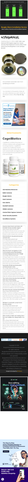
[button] (14, 34)
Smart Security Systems (10, 215)
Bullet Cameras (7, 193)
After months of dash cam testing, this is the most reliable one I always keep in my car (13, 317)
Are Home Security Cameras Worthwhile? (13, 289)
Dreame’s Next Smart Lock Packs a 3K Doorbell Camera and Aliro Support (12, 227)
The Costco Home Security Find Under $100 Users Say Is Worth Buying (14, 279)
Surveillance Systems (9, 219)
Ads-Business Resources (10, 189)
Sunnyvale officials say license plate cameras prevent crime (12, 266)
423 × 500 (18, 41)
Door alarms (6, 202)
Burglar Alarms (7, 196)
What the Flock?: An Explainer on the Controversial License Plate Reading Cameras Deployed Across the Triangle (13, 252)
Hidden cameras (8, 209)
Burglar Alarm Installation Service (14, 27)
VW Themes (19, 371)
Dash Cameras (7, 199)
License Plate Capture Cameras (12, 212)
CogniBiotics (12, 138)
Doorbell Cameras (8, 206)
